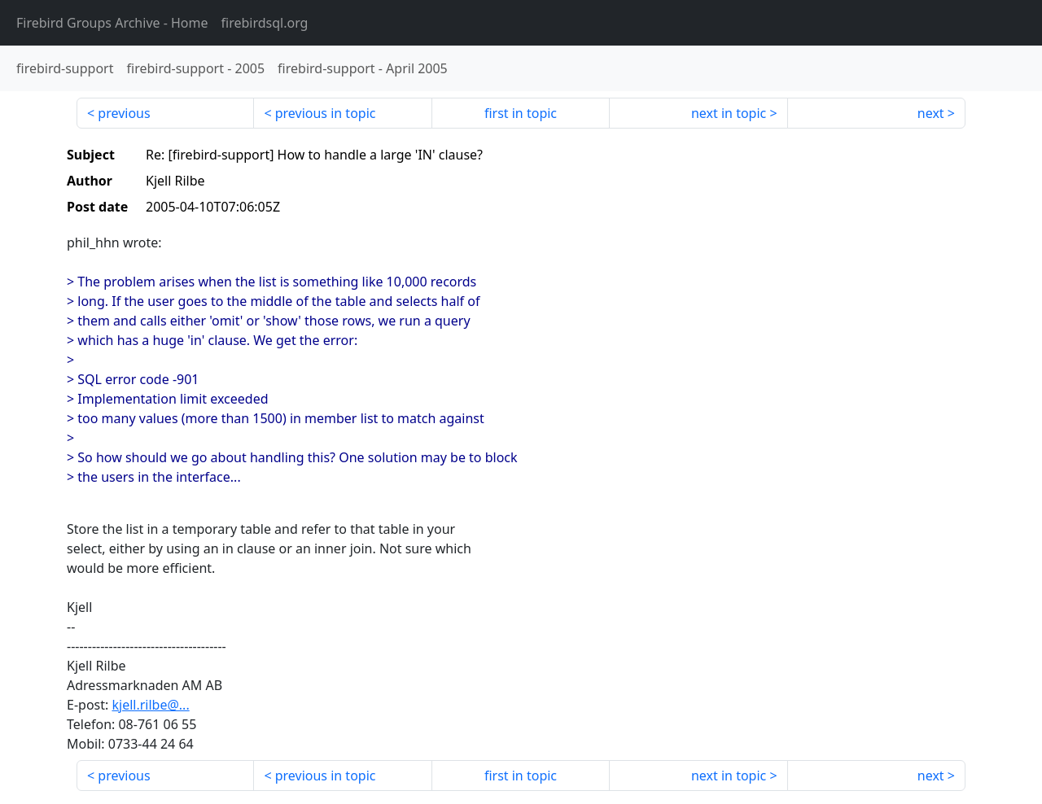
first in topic (520, 113)
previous (124, 113)
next (930, 113)
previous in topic (325, 113)
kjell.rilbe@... (150, 705)
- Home (112, 23)
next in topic (728, 113)
